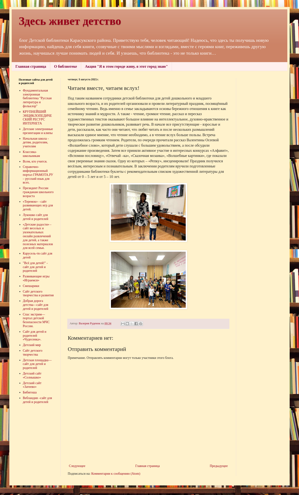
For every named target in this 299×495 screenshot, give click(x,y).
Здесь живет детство (70, 21)
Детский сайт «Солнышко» (32, 375)
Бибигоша (30, 392)
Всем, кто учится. (35, 161)
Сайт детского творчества (33, 352)
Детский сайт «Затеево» (32, 385)
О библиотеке (65, 66)
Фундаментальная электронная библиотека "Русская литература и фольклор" (37, 98)
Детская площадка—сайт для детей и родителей (37, 364)
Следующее (77, 466)
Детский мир (32, 345)
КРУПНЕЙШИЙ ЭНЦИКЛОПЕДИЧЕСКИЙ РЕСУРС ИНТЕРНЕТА (37, 117)
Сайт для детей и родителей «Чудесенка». (34, 335)
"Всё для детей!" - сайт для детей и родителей (35, 267)
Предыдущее (219, 466)
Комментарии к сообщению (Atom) (115, 473)
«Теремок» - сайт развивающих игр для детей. (38, 205)
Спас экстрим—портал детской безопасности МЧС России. (36, 320)
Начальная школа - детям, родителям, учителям (36, 142)
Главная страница (30, 66)
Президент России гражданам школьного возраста (38, 192)
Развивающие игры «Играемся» (36, 278)
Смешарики (31, 286)
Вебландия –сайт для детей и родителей (37, 400)
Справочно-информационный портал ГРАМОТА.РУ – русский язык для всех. (38, 174)
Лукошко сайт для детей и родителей (35, 217)
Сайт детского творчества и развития (38, 293)
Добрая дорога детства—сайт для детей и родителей (35, 305)
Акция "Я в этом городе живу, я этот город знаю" (126, 66)
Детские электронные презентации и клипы (38, 131)
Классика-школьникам (31, 154)
